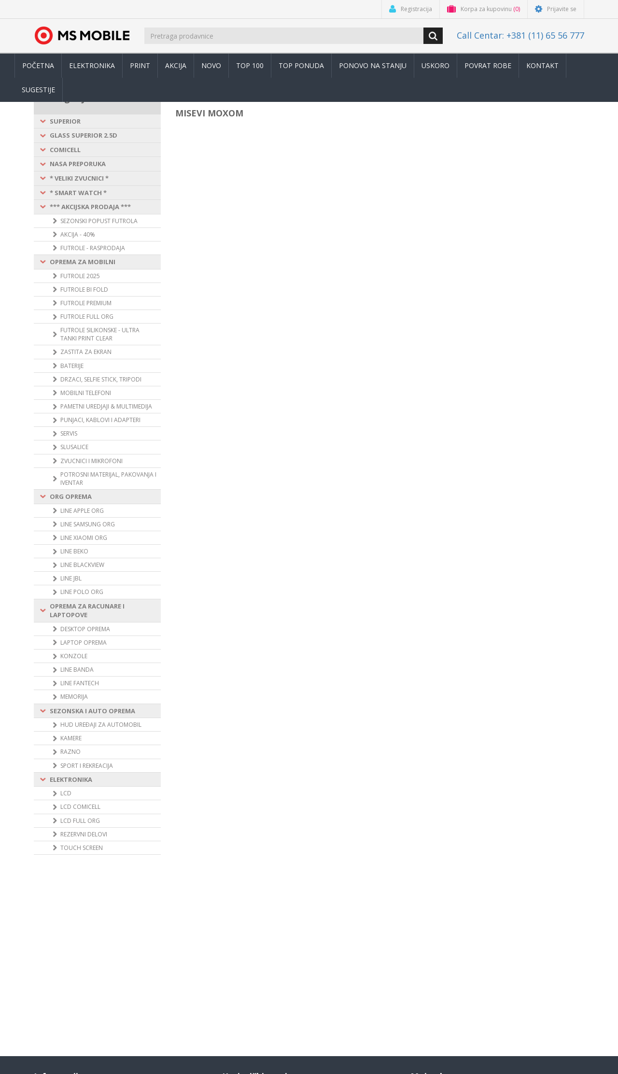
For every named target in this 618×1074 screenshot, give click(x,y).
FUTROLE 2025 (80, 276)
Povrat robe (487, 65)
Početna (38, 65)
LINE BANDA (77, 669)
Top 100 (250, 65)
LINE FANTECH (79, 683)
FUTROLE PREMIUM (86, 303)
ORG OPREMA (71, 496)
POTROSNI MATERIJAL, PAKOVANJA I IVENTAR (108, 478)
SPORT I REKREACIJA (86, 766)
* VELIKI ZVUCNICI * (79, 178)
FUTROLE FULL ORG (86, 316)
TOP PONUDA (301, 65)
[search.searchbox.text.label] (284, 36)
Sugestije (38, 89)
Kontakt (542, 65)
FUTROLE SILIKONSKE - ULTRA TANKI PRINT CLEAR (100, 334)
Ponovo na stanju (373, 65)
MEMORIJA (74, 696)
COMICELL (65, 149)
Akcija (175, 65)
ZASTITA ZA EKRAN (86, 352)
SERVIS (68, 433)
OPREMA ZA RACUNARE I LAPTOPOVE (87, 611)
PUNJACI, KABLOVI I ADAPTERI (100, 420)
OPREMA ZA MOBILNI (82, 261)
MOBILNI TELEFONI (85, 393)
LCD (65, 793)
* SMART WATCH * (78, 192)
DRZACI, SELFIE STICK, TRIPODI (100, 379)
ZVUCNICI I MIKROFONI (91, 461)
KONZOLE (73, 656)
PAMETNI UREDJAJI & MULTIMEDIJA (106, 406)
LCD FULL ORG (80, 821)
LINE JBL (71, 578)
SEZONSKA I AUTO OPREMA (92, 711)
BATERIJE (72, 366)
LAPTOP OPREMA (83, 642)
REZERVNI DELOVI (83, 834)
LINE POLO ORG (81, 592)
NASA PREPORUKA (78, 163)
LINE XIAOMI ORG (83, 538)
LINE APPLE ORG (82, 511)
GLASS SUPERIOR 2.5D (83, 135)
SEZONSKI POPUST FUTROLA (99, 221)
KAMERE (71, 738)
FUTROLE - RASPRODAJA (92, 248)
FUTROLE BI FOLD (84, 289)
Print (140, 65)
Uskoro (435, 65)
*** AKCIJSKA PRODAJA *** (90, 206)
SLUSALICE (74, 447)
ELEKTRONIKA (71, 779)
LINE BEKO (74, 551)
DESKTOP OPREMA (85, 629)
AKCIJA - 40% (77, 234)
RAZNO (70, 752)
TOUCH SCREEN (81, 848)
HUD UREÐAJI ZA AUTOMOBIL (100, 725)
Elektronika (92, 65)
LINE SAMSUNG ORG (87, 524)
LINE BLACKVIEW (82, 565)
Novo (211, 65)
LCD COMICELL (80, 807)
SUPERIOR (65, 121)
